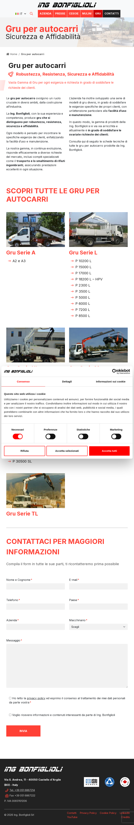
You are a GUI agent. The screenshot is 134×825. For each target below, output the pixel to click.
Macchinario (78, 620)
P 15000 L (83, 267)
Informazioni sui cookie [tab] (110, 381)
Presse (60, 13)
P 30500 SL (22, 461)
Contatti (112, 13)
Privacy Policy (88, 813)
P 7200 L (82, 310)
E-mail (74, 580)
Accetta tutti (109, 450)
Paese (74, 600)
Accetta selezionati (67, 450)
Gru (98, 13)
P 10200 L (83, 261)
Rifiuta (24, 450)
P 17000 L (83, 273)
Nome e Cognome (19, 580)
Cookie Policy (108, 813)
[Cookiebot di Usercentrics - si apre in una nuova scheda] (114, 371)
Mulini (86, 13)
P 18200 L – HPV (89, 279)
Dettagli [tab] (67, 381)
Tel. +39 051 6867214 (22, 790)
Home (11, 54)
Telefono (13, 600)
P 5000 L (82, 297)
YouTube (72, 817)
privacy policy (36, 698)
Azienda (45, 13)
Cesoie (74, 13)
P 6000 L (82, 303)
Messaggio (14, 640)
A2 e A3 (19, 261)
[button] (21, 13)
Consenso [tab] (23, 381)
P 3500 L (82, 291)
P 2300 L (82, 285)
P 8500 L (82, 316)
